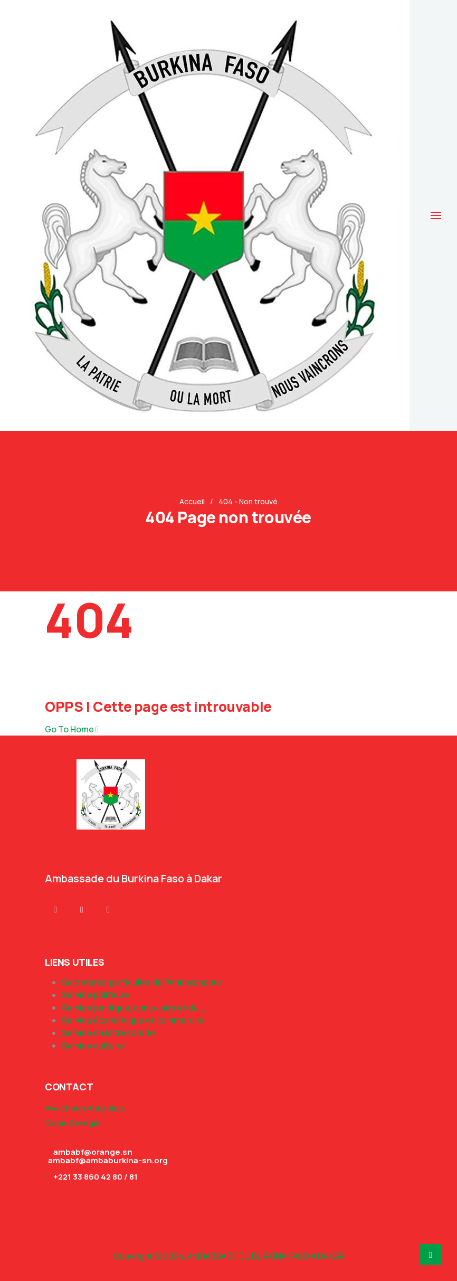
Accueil (192, 501)
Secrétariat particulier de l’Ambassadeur (142, 982)
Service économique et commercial (132, 1020)
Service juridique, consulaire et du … (133, 1007)
